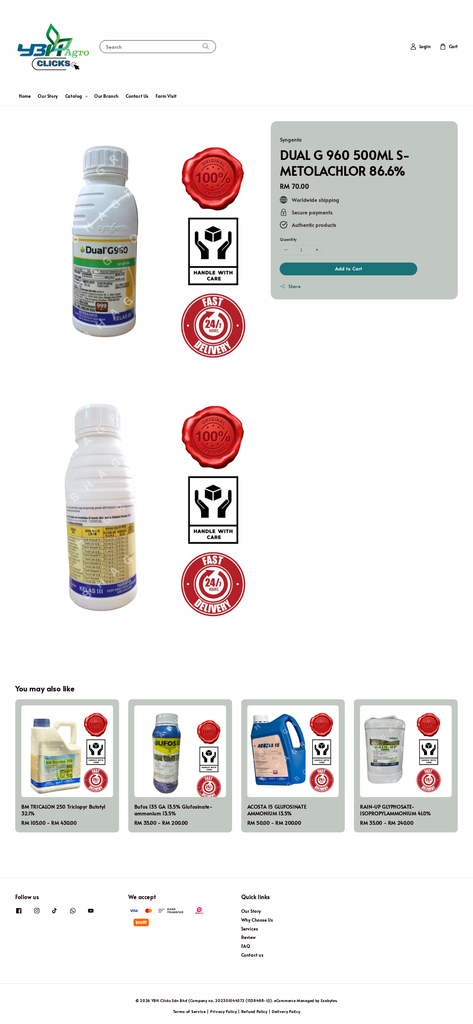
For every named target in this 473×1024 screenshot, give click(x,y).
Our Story (48, 96)
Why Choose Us (257, 920)
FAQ (245, 946)
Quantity (288, 239)
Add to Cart (348, 268)
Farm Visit (166, 96)
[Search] (206, 46)
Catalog (73, 96)
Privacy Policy (223, 1011)
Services (249, 929)
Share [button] (290, 286)
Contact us (252, 955)
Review (248, 937)
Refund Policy (254, 1011)
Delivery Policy (286, 1011)
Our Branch (106, 96)
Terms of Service (189, 1011)
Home (24, 96)
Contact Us (137, 96)
